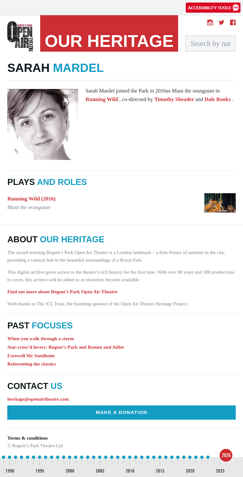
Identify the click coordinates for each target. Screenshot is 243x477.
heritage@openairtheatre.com (38, 399)
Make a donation (121, 412)
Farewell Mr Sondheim (31, 355)
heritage (109, 40)
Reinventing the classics (31, 363)
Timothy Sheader (175, 99)
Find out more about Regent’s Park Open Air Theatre (62, 291)
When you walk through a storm (40, 338)
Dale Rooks (218, 99)
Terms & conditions (27, 438)
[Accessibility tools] (213, 8)
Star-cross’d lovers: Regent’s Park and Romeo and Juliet (65, 347)
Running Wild (102, 99)
